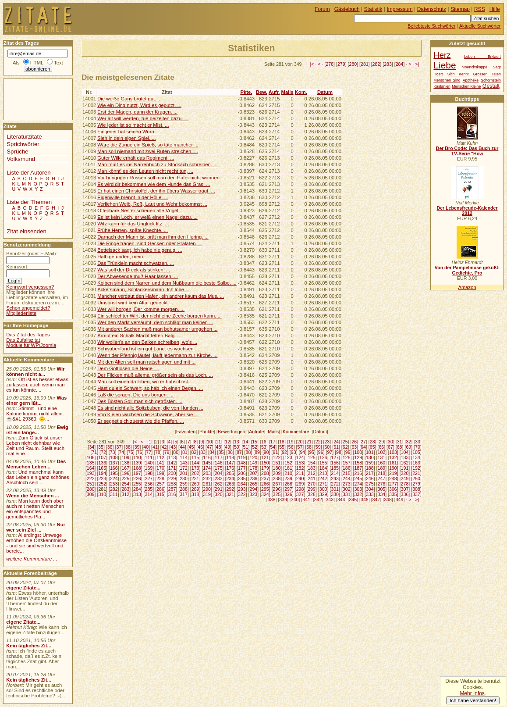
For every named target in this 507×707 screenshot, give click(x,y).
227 (149, 478)
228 (160, 478)
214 (335, 473)
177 (242, 468)
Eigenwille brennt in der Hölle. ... (132, 197)
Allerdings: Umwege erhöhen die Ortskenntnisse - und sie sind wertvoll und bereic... (36, 542)
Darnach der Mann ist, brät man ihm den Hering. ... (153, 236)
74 (121, 452)
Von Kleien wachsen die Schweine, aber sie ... (147, 414)
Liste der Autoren (28, 172)
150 (265, 462)
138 (125, 462)
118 (230, 457)
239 (288, 478)
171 (172, 468)
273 (347, 483)
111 (149, 457)
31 (399, 441)
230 (184, 478)
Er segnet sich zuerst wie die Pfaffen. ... (140, 421)
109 (125, 457)
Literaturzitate (24, 136)
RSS (479, 9)
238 (277, 478)
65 (372, 447)
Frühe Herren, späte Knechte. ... (132, 230)
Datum (325, 92)
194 (102, 473)
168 (137, 468)
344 (341, 499)
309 (91, 494)
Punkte (206, 431)
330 (335, 494)
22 (318, 441)
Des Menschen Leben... (36, 464)
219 (393, 473)
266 (265, 483)
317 (184, 494)
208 (265, 473)
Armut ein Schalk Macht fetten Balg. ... (139, 335)
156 (335, 462)
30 (390, 441)
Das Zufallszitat (23, 340)
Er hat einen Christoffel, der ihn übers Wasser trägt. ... (156, 190)
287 (172, 489)
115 (195, 457)
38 (128, 447)
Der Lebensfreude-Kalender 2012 (466, 210)
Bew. (261, 92)
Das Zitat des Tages (28, 334)
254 (125, 483)
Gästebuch (347, 9)
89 (257, 452)
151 (277, 462)
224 (114, 478)
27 (363, 441)
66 (381, 447)
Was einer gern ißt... (36, 400)
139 (137, 462)
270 (312, 483)
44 (182, 447)
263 (230, 483)
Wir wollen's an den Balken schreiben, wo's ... (147, 342)
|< (312, 64)
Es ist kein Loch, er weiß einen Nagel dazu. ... (147, 217)
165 (102, 468)
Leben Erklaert (482, 56)
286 (160, 489)
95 (311, 452)
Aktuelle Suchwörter (479, 26)
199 (160, 473)
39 (137, 447)
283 (388, 64)
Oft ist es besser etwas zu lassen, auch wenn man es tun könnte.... (37, 385)
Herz (441, 55)
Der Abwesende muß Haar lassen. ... (137, 276)
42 (164, 447)
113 (172, 457)
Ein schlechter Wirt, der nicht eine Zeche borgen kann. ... (159, 315)
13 (236, 441)
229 (172, 478)
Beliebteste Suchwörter (431, 26)
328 (312, 494)
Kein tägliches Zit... (28, 645)
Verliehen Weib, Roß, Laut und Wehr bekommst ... (152, 204)
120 (253, 457)
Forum (322, 9)
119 (242, 457)
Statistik (373, 9)
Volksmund (21, 159)
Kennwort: (17, 266)
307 (405, 489)
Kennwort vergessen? (30, 286)
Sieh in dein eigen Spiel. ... (126, 138)
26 (354, 441)
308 (416, 489)
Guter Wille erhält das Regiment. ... (135, 158)
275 (370, 483)
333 (370, 494)
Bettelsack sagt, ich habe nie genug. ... (139, 250)
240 (300, 478)
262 (219, 483)
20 (300, 441)
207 (253, 473)
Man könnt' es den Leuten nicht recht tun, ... (145, 171)
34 (91, 447)
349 (400, 499)
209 (277, 473)
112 (160, 457)
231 (195, 478)
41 (155, 447)
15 (254, 441)
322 (242, 494)
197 (137, 473)
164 (91, 468)
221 (416, 473)
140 (149, 462)
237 (265, 478)
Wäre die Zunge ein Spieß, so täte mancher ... (147, 144)
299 (312, 489)
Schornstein (491, 80)
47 (209, 447)
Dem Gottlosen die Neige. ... (128, 368)
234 (230, 478)
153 (300, 462)
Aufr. (274, 92)
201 (184, 473)
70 (417, 447)
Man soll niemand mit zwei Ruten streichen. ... (147, 151)
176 (230, 468)
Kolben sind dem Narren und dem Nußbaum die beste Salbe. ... (167, 283)
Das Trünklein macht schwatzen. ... (135, 263)
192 (416, 468)
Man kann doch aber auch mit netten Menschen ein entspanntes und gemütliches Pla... (35, 508)
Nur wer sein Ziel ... (35, 527)
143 (184, 462)
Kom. (301, 92)
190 (393, 468)
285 (149, 489)
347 (376, 499)
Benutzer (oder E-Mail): (31, 253)
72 (103, 452)
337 (416, 494)
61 (336, 447)
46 (200, 447)
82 (194, 452)
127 (335, 457)
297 (288, 489)
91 (275, 452)
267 (277, 483)
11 (218, 441)
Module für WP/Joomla (31, 345)
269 (300, 483)
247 (382, 478)
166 (114, 468)
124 (300, 457)
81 (185, 452)
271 (323, 483)
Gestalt (491, 86)
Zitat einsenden (26, 231)
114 (184, 457)
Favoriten (185, 431)
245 (358, 478)
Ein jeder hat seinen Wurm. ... (129, 131)
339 (283, 499)
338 (272, 499)
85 (221, 452)
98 (338, 452)
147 (230, 462)
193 (91, 473)
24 (336, 441)
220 (405, 473)
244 (347, 478)
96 (320, 452)
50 (236, 447)
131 (382, 457)
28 (372, 441)
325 (277, 494)
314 (149, 494)
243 (335, 478)
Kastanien (441, 86)
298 (300, 489)
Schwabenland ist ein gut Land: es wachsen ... (148, 348)
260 (195, 483)
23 (327, 441)
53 (263, 447)
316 (172, 494)
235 (242, 478)
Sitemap (460, 9)
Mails (287, 92)
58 (309, 447)
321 (230, 494)
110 (137, 457)
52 (254, 447)
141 (160, 462)
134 (416, 457)
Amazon (467, 287)
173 (195, 468)
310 (102, 494)
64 (363, 447)
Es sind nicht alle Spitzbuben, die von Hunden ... (150, 408)
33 (417, 441)
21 (309, 441)
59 (318, 447)
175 (219, 468)
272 (335, 483)
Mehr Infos (472, 693)
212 (312, 473)
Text (58, 62)
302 (347, 489)
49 (227, 447)
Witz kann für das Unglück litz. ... (133, 223)
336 (405, 494)
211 (300, 473)
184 (323, 468)
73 (112, 452)
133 (405, 457)
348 (388, 499)
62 (345, 447)
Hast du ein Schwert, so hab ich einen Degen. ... (150, 388)
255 (137, 483)
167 (125, 468)
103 (393, 452)
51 (245, 447)
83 (203, 452)
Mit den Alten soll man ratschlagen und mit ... (146, 361)
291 (219, 489)
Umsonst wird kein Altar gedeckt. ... (135, 302)
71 (94, 452)
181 (288, 468)
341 (306, 499)
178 (253, 468)
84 (212, 452)
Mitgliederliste (21, 313)
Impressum (400, 9)
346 (365, 499)
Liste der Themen (29, 202)
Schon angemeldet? (28, 308)
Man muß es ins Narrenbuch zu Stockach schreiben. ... (157, 164)
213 (323, 473)
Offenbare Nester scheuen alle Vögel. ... (141, 210)
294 (253, 489)
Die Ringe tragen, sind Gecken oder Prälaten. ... (149, 243)
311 (114, 494)
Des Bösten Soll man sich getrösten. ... (139, 401)
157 (347, 462)
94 (302, 452)
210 (288, 473)
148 (242, 462)
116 (207, 457)
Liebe (444, 65)
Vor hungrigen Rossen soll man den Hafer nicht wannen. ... (161, 177)
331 (347, 494)
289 (195, 489)
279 (341, 64)
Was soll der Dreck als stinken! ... (133, 269)
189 (382, 468)
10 (209, 441)
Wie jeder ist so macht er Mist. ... (133, 125)
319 (207, 494)
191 (405, 468)
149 (253, 462)
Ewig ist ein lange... (37, 430)
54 (273, 447)
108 (114, 457)
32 (408, 441)
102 (382, 452)
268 (288, 483)
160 (382, 462)
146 (219, 462)
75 (130, 452)
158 (358, 462)
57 (300, 447)
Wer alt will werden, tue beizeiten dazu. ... (142, 118)
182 (300, 468)
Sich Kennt (458, 74)
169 (149, 468)
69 (408, 447)
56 (291, 447)
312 (125, 494)
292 (230, 489)
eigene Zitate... (23, 587)
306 (393, 489)
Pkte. (246, 92)
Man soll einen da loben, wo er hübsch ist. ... (146, 381)
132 (393, 457)
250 (416, 478)
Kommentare (296, 431)
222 (91, 478)
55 (281, 447)
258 (172, 483)
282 (376, 64)
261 (207, 483)
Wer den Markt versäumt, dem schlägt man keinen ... (155, 322)
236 (253, 478)
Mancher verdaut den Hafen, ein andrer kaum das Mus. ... (160, 296)
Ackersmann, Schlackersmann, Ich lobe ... (143, 289)
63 (354, 447)
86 (230, 452)
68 (399, 447)
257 (160, 483)
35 (100, 447)
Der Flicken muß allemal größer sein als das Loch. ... (155, 375)
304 (370, 489)
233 (219, 478)
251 (91, 483)
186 (347, 468)
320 (219, 494)
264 (242, 483)
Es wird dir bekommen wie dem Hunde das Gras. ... (153, 184)
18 (281, 441)
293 (242, 489)
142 (172, 462)
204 (219, 473)
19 (291, 441)
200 (172, 473)
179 (265, 468)
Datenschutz (431, 9)
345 (353, 499)
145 (207, 462)
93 (293, 452)
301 (335, 489)
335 (393, 494)
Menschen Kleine (466, 86)
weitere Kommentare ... (31, 558)
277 (393, 483)
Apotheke (471, 80)
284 (400, 64)
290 (207, 489)
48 (218, 447)
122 (277, 457)
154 (312, 462)
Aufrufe (256, 431)
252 (102, 483)
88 (248, 452)
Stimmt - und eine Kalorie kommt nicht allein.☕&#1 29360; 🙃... (35, 413)
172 (184, 468)
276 (382, 483)
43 (173, 447)
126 (323, 457)
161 (393, 462)
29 (381, 441)
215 (347, 473)
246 (370, 478)
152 (288, 462)
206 (242, 473)
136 (102, 462)
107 (102, 457)
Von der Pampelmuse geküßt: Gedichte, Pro (467, 270)
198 (149, 473)
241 (312, 478)
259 (184, 483)
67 (390, 447)
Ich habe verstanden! (473, 700)
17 (273, 441)
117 (219, 457)
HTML (36, 62)
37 (118, 447)
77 (148, 452)
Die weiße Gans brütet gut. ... (129, 98)
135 (91, 462)
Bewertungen (231, 431)
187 (358, 468)
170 (160, 468)
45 (191, 447)
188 (370, 468)
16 (263, 441)
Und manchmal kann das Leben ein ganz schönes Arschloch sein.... (37, 477)
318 (195, 494)
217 (370, 473)
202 (195, 473)
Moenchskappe (475, 67)
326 (288, 494)
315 (160, 494)
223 (102, 478)
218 (382, 473)
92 (284, 452)
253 (114, 483)
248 (393, 478)
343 (329, 499)
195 (114, 473)
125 (312, 457)
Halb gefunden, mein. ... (123, 256)
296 (277, 489)
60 (327, 447)
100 (358, 452)
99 (348, 452)
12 (227, 441)
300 (323, 489)
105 (416, 452)
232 (207, 478)
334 (382, 494)
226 (137, 478)
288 (184, 489)
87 (239, 452)
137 (114, 462)
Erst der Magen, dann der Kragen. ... (137, 111)
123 (288, 457)
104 (405, 452)
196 (125, 473)
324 (265, 494)
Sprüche (17, 151)
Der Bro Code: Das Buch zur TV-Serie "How (467, 151)
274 (358, 483)
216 (358, 473)
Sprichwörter (23, 144)
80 (175, 452)
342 (318, 499)
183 (312, 468)
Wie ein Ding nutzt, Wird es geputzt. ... (139, 105)
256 (149, 483)
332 (358, 494)
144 (195, 462)
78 (157, 452)
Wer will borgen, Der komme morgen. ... (140, 309)
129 (358, 457)
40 (146, 447)
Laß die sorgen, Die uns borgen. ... (135, 394)
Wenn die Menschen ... (32, 495)
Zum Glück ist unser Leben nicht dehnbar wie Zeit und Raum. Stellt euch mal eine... (35, 445)
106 (91, 457)
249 (405, 478)
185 (335, 468)
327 (300, 494)
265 (253, 483)
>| (417, 64)
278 (329, 64)
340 (295, 499)
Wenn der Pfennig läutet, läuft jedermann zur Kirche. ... (157, 355)
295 (265, 489)
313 (137, 494)
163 (416, 462)
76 (139, 452)
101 (370, 452)
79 (167, 452)
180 (277, 468)
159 (370, 462)
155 (323, 462)
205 (230, 473)
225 (125, 478)
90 (266, 452)
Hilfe (494, 9)
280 (353, 64)
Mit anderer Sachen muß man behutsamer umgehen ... (157, 329)
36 (110, 447)
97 (329, 452)
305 (382, 489)
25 (345, 441)
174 (207, 468)
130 (370, 457)
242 (323, 478)
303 (358, 489)
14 (245, 441)
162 (405, 462)
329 (323, 494)
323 (253, 494)
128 (347, 457)
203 (207, 473)
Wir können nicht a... (35, 371)
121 (265, 457)
